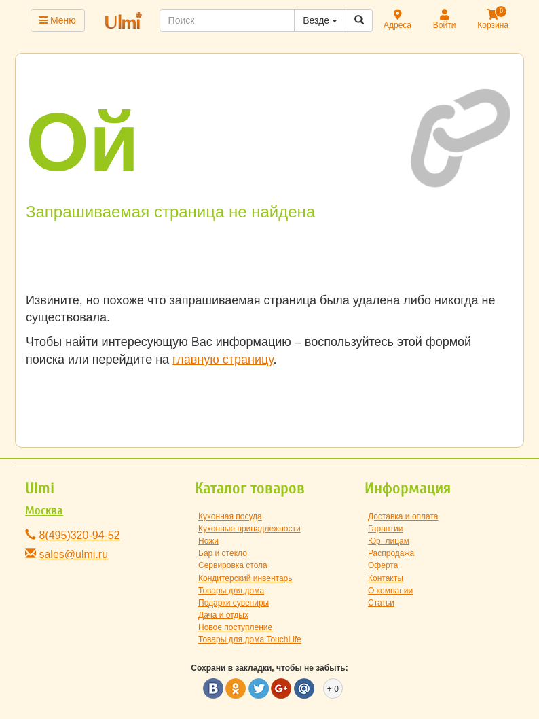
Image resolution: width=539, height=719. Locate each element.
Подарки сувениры (233, 603)
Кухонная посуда (230, 516)
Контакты (385, 578)
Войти (444, 20)
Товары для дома (231, 590)
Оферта (383, 565)
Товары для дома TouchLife (249, 639)
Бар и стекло (222, 553)
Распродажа (391, 553)
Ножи (208, 541)
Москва (44, 511)
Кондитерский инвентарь (245, 578)
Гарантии (385, 528)
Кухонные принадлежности (249, 528)
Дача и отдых (223, 615)
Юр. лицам (388, 541)
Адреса (397, 20)
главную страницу (222, 359)
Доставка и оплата (403, 516)
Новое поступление (235, 627)
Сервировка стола (232, 565)
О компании (390, 590)
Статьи (381, 603)
